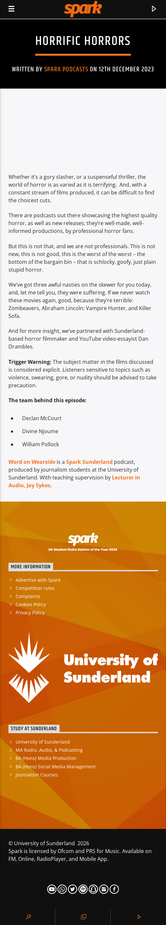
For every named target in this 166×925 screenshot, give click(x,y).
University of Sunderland (43, 742)
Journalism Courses (37, 775)
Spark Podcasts (66, 69)
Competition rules (35, 588)
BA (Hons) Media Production (46, 758)
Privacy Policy (30, 612)
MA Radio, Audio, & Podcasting (49, 750)
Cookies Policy (31, 604)
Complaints (28, 596)
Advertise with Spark (38, 580)
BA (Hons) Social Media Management (56, 766)
